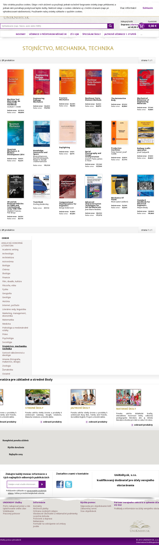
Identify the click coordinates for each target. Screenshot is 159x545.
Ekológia (6, 273)
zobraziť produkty (52, 421)
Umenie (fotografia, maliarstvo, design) (11, 360)
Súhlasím (148, 8)
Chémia (5, 269)
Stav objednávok (88, 511)
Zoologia (6, 365)
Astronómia (7, 261)
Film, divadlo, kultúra (12, 281)
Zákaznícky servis (88, 508)
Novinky (20, 34)
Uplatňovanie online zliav (14, 508)
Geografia (7, 293)
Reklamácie (38, 521)
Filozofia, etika (9, 285)
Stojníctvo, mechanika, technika (14, 347)
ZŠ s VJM (74, 34)
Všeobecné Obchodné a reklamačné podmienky (55, 513)
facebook (60, 485)
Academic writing (10, 249)
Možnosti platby (40, 508)
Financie (6, 277)
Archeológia (7, 253)
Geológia (6, 297)
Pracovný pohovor (11, 513)
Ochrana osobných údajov (45, 511)
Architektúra (8, 257)
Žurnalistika (7, 369)
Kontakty (37, 506)
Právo (5, 334)
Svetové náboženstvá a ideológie (13, 354)
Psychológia (8, 338)
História (6, 301)
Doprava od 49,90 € (129, 24)
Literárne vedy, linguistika (14, 309)
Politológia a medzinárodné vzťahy (15, 328)
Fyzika (5, 289)
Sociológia (7, 342)
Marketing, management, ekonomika (14, 314)
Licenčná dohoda (41, 516)
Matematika (8, 319)
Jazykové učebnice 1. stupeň (120, 34)
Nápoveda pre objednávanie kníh (95, 506)
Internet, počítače (10, 305)
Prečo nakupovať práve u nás (16, 506)
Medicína (6, 324)
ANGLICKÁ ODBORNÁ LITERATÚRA (12, 244)
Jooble (36, 526)
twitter (69, 485)
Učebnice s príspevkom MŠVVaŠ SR (48, 34)
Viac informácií (128, 8)
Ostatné (6, 373)
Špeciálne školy (91, 34)
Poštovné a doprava (42, 518)
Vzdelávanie (8, 511)
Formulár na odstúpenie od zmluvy (49, 523)
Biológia (6, 265)
